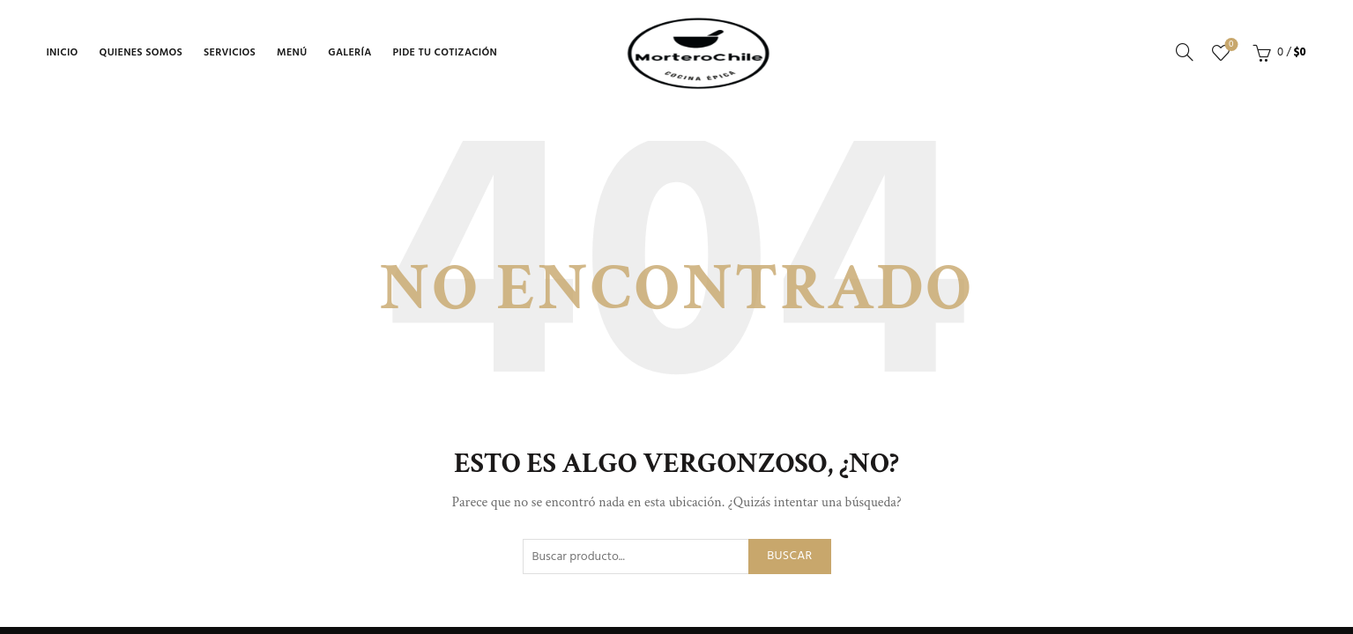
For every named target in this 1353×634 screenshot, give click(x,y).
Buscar (789, 556)
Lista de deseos (1229, 45)
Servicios (230, 53)
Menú (292, 53)
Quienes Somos (141, 53)
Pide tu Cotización (445, 53)
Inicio (62, 53)
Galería (349, 53)
